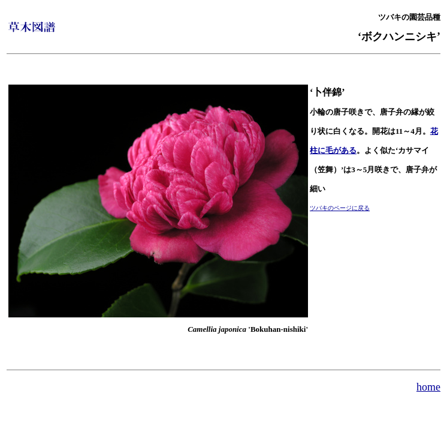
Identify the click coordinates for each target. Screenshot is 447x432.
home (428, 387)
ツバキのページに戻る (340, 208)
